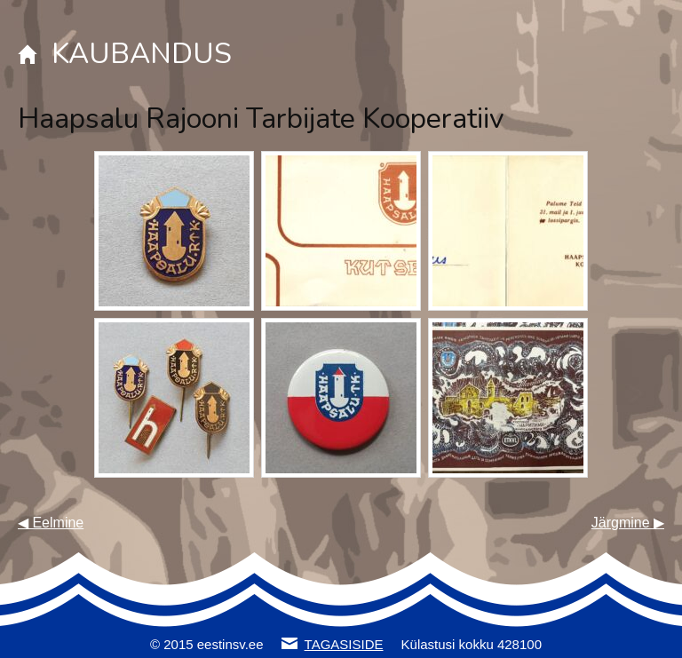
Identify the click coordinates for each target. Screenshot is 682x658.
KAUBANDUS (142, 54)
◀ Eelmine (50, 522)
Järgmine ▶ (627, 522)
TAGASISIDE (344, 644)
